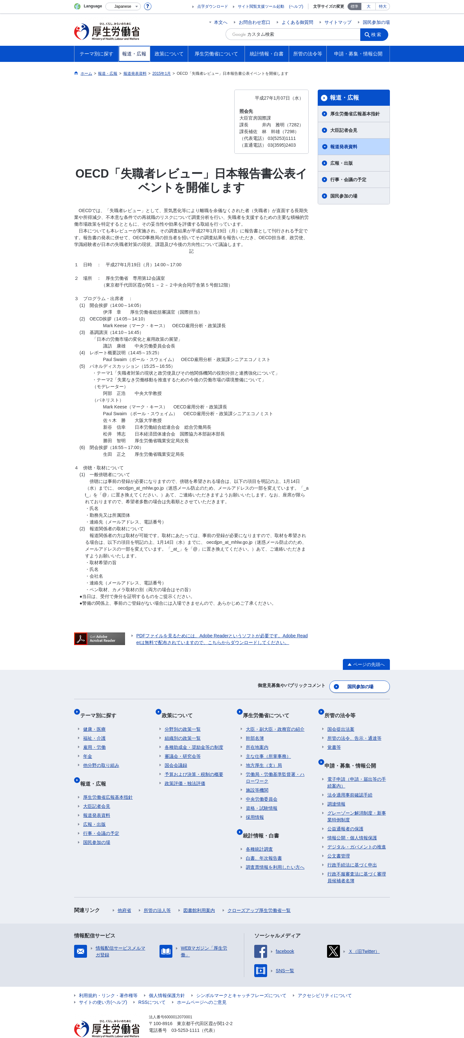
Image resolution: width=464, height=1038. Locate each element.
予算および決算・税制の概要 (194, 765)
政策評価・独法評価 (185, 774)
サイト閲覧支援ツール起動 (261, 6)
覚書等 (334, 738)
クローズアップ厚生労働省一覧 (259, 895)
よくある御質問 (297, 22)
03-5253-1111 (185, 1015)
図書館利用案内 (199, 895)
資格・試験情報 (261, 799)
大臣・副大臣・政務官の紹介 (275, 720)
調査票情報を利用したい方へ (275, 852)
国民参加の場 (376, 22)
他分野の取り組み (101, 756)
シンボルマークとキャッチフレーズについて (241, 980)
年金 (87, 747)
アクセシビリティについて (325, 980)
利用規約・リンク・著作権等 (108, 980)
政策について (180, 709)
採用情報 (255, 808)
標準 (354, 6)
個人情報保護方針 (167, 980)
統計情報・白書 (264, 823)
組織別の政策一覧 (183, 729)
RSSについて (152, 987)
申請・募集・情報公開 (353, 753)
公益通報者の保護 (345, 814)
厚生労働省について (269, 709)
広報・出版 (341, 163)
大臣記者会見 (343, 130)
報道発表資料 (343, 146)
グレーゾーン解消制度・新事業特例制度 (356, 802)
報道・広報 (344, 97)
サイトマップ (338, 22)
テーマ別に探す (101, 709)
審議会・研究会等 (183, 747)
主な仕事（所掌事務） (268, 747)
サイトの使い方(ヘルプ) (103, 987)
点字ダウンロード (212, 6)
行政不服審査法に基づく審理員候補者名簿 (356, 862)
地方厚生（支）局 (264, 756)
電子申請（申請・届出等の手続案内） (356, 768)
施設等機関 (257, 781)
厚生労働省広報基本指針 (355, 113)
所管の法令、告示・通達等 (354, 729)
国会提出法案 (340, 720)
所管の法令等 (342, 709)
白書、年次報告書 (264, 843)
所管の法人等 (157, 895)
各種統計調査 (259, 834)
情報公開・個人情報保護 (352, 823)
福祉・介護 (94, 729)
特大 (383, 6)
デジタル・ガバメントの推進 (356, 832)
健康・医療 (94, 720)
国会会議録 (176, 756)
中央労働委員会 (261, 790)
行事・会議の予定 (348, 179)
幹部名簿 (255, 729)
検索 (378, 34)
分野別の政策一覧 (183, 720)
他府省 (124, 895)
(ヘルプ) (296, 6)
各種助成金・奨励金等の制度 (194, 738)
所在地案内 (257, 738)
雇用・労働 (94, 738)
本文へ (220, 22)
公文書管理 (338, 841)
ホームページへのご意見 (202, 987)
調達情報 (336, 789)
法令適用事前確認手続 (349, 780)
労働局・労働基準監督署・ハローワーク (275, 769)
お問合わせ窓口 (254, 22)
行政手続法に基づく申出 (352, 850)
